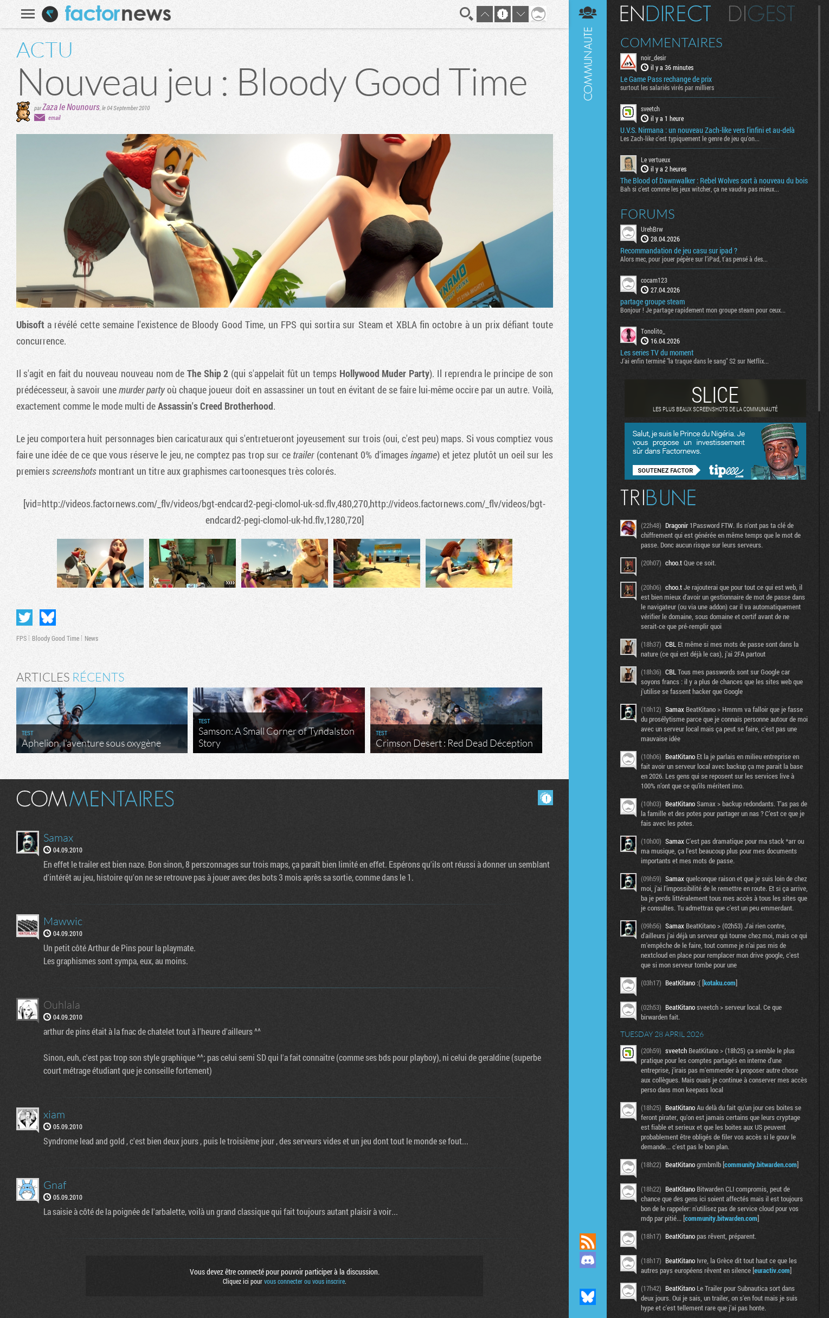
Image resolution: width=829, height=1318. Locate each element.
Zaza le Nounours (71, 106)
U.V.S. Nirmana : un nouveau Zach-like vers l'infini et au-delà (707, 130)
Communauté (587, 606)
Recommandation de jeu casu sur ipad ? (678, 250)
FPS (21, 638)
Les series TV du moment (656, 352)
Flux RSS (588, 1241)
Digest (762, 13)
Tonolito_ (653, 331)
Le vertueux (655, 159)
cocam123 (654, 280)
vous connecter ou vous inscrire (304, 1281)
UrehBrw (652, 229)
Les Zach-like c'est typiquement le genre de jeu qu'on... (690, 138)
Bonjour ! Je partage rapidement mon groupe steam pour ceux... (703, 309)
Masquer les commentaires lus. (545, 797)
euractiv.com (772, 1270)
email (54, 117)
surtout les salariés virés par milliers (667, 87)
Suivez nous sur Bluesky (588, 1297)
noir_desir (653, 57)
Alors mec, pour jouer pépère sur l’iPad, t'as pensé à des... (694, 258)
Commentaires (671, 42)
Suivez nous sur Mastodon (588, 1278)
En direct (665, 13)
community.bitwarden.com (760, 1164)
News (91, 638)
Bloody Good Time (55, 638)
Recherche (467, 14)
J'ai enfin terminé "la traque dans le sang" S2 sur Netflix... (694, 360)
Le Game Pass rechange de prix (666, 79)
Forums (647, 214)
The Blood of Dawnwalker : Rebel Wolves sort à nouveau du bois (714, 180)
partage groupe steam (652, 301)
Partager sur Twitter (24, 617)
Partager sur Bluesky (48, 617)
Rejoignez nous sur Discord (588, 1260)
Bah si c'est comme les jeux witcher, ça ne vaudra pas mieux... (699, 188)
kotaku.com (720, 983)
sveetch (650, 108)
